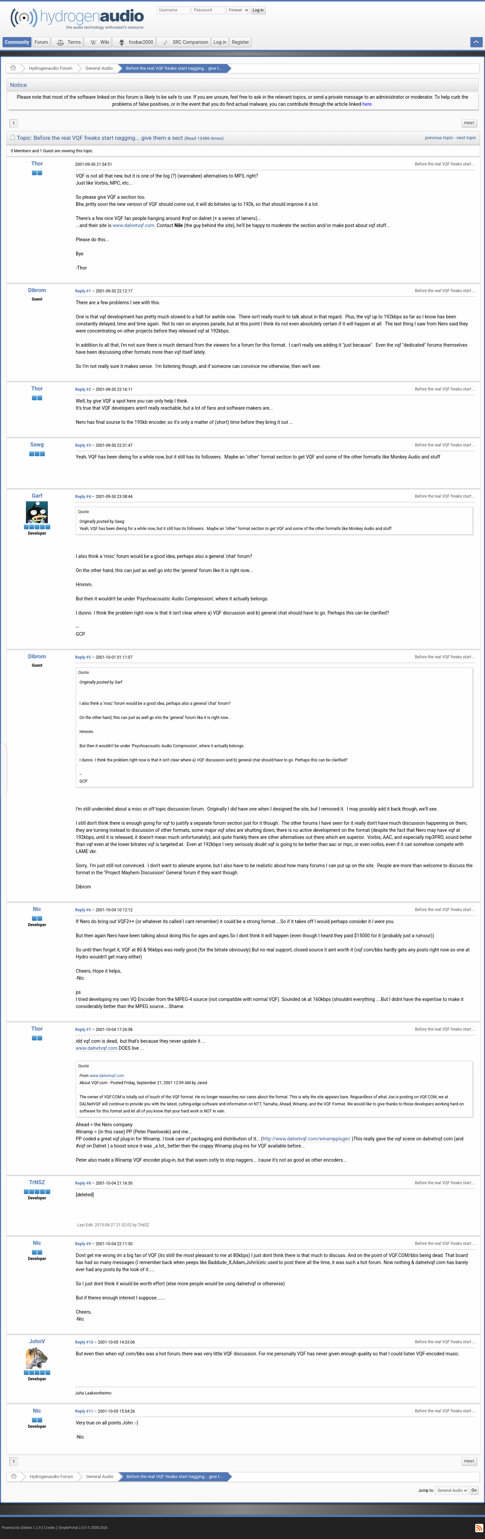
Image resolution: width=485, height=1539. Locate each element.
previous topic (439, 137)
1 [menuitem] (13, 123)
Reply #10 (84, 1342)
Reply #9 (83, 1244)
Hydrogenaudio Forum (50, 68)
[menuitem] (469, 123)
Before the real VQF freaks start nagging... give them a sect (183, 68)
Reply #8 (83, 1183)
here (366, 104)
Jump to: (426, 1490)
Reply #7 (83, 1029)
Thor (37, 163)
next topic (466, 137)
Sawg (37, 444)
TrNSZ (37, 1182)
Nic (37, 909)
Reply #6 (83, 910)
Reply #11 (84, 1411)
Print (469, 123)
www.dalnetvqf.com (133, 225)
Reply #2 (83, 389)
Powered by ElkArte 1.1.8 (21, 1528)
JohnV (37, 1341)
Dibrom (37, 290)
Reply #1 (83, 291)
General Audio (99, 68)
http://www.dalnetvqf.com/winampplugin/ (307, 1138)
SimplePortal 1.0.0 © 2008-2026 (82, 1528)
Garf (37, 496)
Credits (49, 1528)
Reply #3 (83, 445)
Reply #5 (83, 657)
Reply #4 (83, 496)
